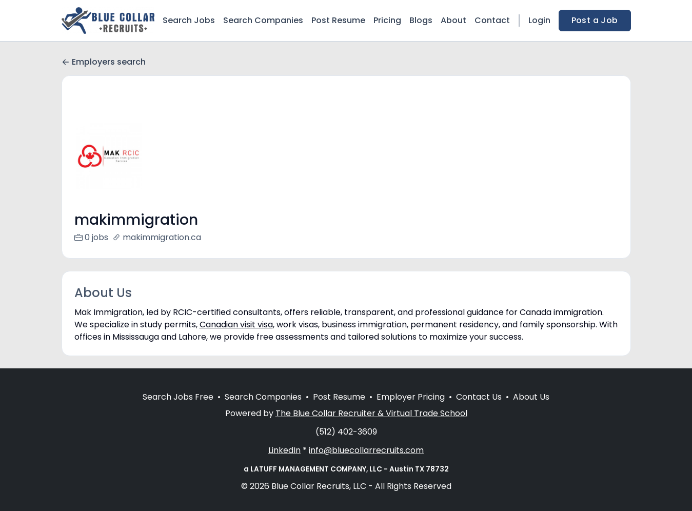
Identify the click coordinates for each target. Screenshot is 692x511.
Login (539, 20)
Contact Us (479, 409)
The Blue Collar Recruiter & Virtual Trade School (371, 425)
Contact (492, 20)
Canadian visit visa (236, 324)
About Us (531, 409)
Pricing (387, 20)
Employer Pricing (411, 409)
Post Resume (338, 20)
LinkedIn (284, 462)
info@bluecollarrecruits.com (366, 462)
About (453, 20)
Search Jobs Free (178, 409)
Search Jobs (189, 20)
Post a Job (594, 20)
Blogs (420, 20)
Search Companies (263, 20)
